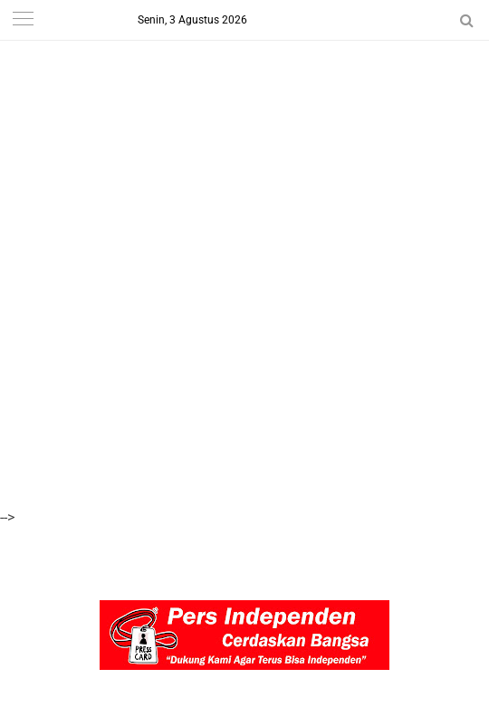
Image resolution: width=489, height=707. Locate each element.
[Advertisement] (244, 126)
